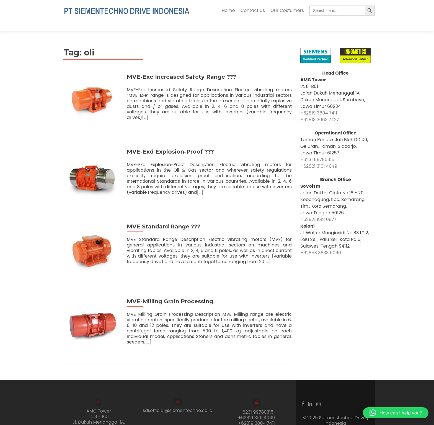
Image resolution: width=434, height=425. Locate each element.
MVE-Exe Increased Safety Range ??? (179, 66)
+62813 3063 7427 (319, 109)
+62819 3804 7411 (318, 103)
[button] (395, 412)
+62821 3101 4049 (318, 156)
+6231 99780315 (317, 149)
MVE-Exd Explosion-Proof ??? (167, 139)
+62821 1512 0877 (318, 209)
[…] (273, 102)
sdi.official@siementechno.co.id (177, 390)
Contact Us (253, 10)
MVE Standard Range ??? (161, 211)
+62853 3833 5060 (320, 243)
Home (228, 10)
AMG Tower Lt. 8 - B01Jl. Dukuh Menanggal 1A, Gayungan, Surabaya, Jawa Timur (98, 402)
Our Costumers (287, 10)
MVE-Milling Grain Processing (167, 284)
